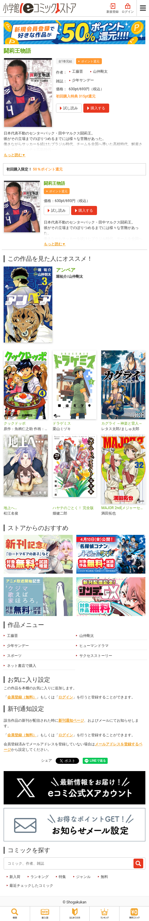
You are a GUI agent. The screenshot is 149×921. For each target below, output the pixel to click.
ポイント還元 (90, 61)
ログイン (128, 8)
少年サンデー (83, 80)
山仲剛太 (100, 71)
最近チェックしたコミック (31, 885)
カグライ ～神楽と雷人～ (121, 423)
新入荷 (14, 877)
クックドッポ (15, 423)
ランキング (39, 877)
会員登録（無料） (21, 697)
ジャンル (83, 877)
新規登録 (112, 8)
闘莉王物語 (54, 183)
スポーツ (14, 656)
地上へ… (10, 508)
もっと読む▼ (15, 155)
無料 (104, 877)
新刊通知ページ (71, 720)
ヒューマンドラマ (94, 646)
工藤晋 (77, 71)
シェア (46, 760)
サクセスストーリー (95, 656)
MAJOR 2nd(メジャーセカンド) (123, 508)
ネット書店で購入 (21, 666)
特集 (62, 877)
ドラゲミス (62, 423)
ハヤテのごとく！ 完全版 (73, 508)
